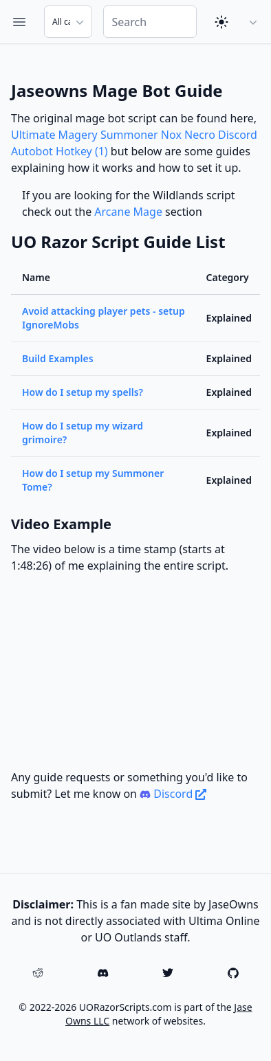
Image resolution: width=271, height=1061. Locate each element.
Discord (173, 793)
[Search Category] (68, 21)
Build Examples (58, 358)
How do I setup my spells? (82, 392)
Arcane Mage (128, 211)
